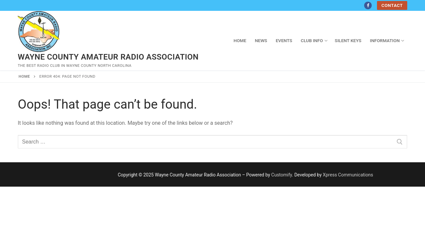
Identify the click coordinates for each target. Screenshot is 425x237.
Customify (281, 174)
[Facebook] (368, 5)
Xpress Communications (348, 174)
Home (24, 76)
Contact (392, 5)
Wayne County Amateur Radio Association (108, 57)
